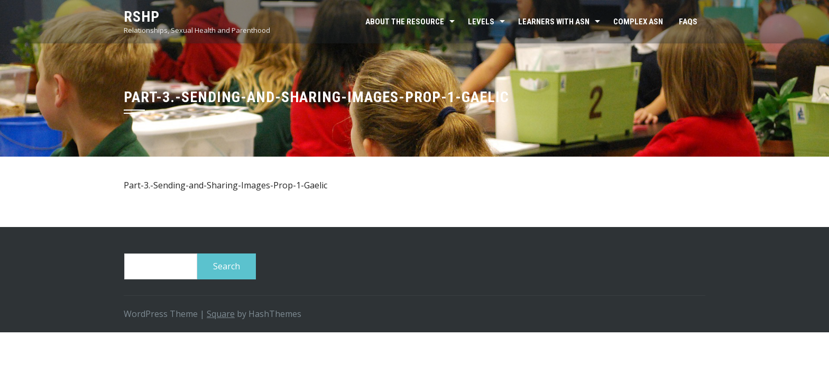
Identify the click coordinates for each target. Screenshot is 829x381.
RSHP (142, 16)
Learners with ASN (553, 21)
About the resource (404, 21)
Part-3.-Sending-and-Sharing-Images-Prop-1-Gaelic (225, 185)
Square (221, 314)
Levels (481, 21)
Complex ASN (638, 21)
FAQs (688, 21)
